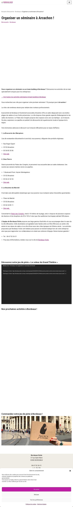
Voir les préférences (36, 500)
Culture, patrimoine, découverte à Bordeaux (36, 465)
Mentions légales (41, 504)
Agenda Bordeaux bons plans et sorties (36, 461)
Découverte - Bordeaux (14, 11)
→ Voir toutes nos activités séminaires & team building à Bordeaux (23, 81)
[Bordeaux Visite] (7, 2)
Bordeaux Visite (43, 224)
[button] (70, 471)
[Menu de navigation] (69, 2)
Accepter (36, 489)
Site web (6, 138)
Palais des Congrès (17, 198)
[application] (36, 268)
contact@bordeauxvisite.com (36, 457)
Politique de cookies (31, 504)
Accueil (3, 11)
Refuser (36, 494)
